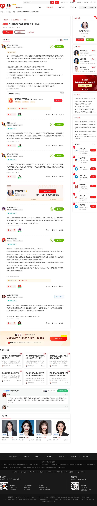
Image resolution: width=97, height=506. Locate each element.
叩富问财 (2, 12)
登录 (94, 2)
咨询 (93, 50)
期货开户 (38, 456)
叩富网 (52, 497)
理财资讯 (73, 7)
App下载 (86, 2)
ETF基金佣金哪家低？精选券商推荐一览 (85, 121)
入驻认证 (72, 2)
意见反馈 (10, 497)
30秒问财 (50, 7)
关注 (61, 114)
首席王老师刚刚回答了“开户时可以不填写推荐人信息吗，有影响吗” (32, 342)
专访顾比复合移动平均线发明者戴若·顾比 (85, 124)
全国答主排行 (59, 472)
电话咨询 (80, 39)
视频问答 (61, 7)
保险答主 (73, 456)
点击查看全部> (62, 467)
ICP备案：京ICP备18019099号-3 (11, 499)
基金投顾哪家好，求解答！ (10, 373)
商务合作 (23, 472)
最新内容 (40, 472)
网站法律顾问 (46, 497)
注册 (91, 2)
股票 (14, 12)
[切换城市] (20, 7)
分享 (18, 27)
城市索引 (49, 472)
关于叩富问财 (13, 456)
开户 (93, 150)
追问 (48, 114)
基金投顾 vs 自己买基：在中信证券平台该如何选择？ (85, 137)
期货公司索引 (80, 472)
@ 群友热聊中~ (11, 391)
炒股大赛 (85, 456)
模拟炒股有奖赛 (64, 2)
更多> (93, 144)
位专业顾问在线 (25, 334)
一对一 (59, 296)
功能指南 (79, 2)
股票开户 (26, 456)
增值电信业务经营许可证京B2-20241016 (29, 499)
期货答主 (49, 456)
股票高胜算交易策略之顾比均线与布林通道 (85, 127)
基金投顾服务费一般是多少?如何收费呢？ (85, 131)
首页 (39, 7)
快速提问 (58, 339)
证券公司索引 (69, 472)
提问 (57, 2)
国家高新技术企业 (85, 497)
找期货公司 (92, 7)
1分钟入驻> (30, 32)
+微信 (59, 46)
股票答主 (61, 456)
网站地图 (32, 472)
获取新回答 (20, 32)
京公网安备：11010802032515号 (87, 499)
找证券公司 (84, 7)
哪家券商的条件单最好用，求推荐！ (84, 134)
